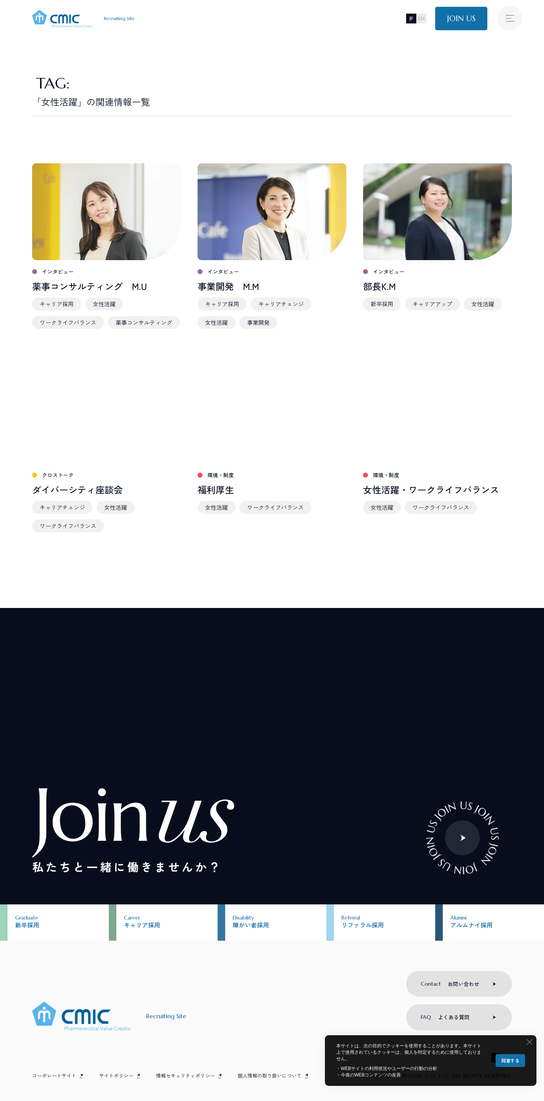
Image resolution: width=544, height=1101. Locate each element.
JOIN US (461, 18)
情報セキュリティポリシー (185, 1075)
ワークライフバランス (68, 322)
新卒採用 (382, 304)
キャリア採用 (57, 304)
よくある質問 (445, 1017)
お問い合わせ (450, 984)
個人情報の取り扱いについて (269, 1075)
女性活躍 (104, 304)
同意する (510, 1060)
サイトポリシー (116, 1075)
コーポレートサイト (54, 1075)
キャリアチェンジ (281, 304)
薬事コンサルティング (144, 322)
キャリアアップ (432, 304)
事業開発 (258, 322)
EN (421, 18)
